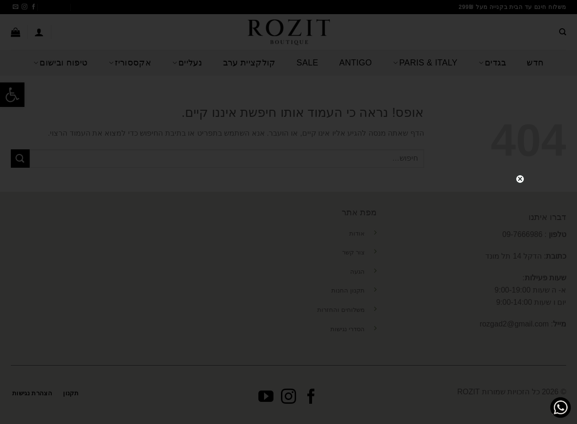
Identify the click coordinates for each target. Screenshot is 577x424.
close (520, 177)
